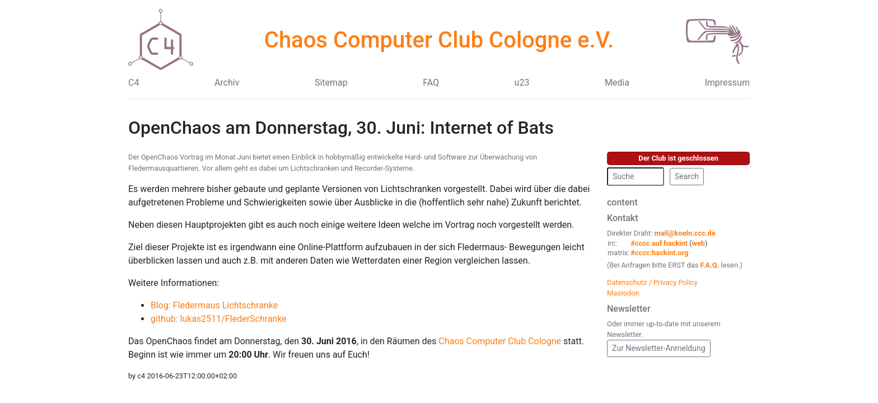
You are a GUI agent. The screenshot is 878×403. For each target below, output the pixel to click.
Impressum (727, 82)
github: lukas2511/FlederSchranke (219, 318)
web (699, 243)
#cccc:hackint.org (659, 253)
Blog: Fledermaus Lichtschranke (214, 305)
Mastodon (623, 293)
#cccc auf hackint (659, 243)
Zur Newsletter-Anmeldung (659, 348)
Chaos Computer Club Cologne (499, 341)
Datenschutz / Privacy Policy (652, 282)
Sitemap (331, 82)
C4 (133, 82)
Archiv (227, 82)
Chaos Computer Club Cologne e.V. (439, 40)
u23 (522, 82)
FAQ (431, 82)
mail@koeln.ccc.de (684, 233)
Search (687, 176)
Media (617, 82)
